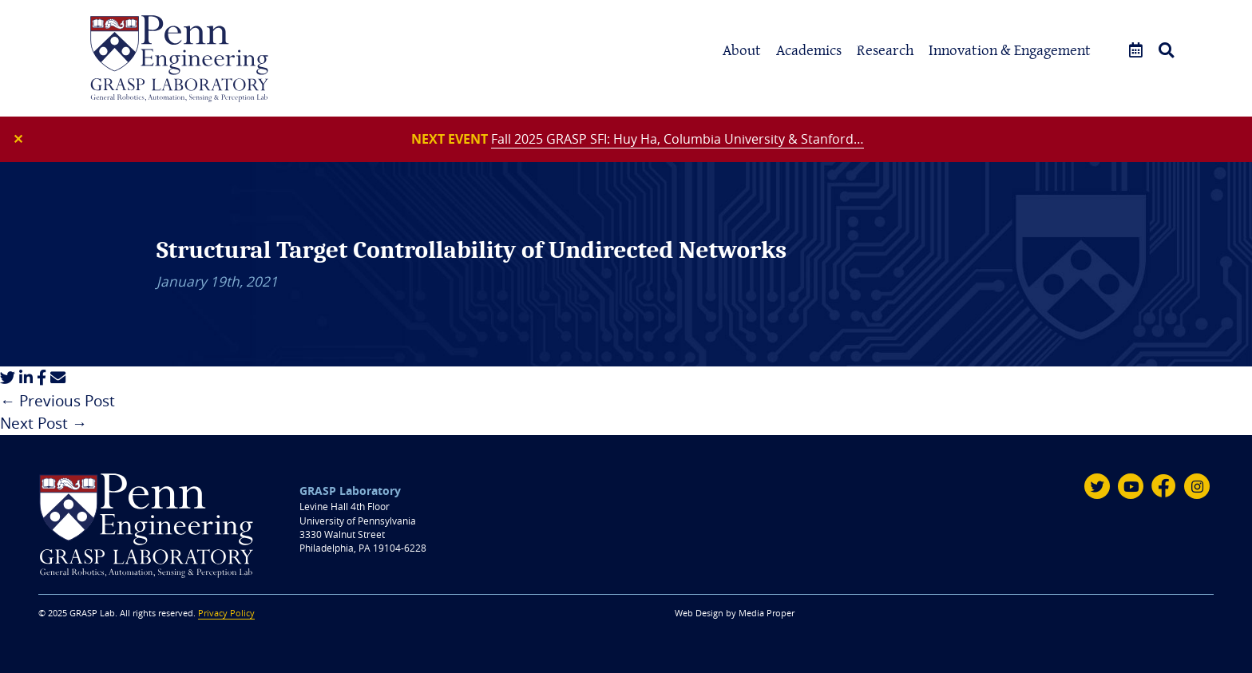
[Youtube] (1130, 486)
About (742, 50)
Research (885, 50)
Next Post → (43, 423)
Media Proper (766, 613)
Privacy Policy (226, 613)
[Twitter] (1097, 486)
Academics (809, 50)
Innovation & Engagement (1010, 50)
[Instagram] (1197, 486)
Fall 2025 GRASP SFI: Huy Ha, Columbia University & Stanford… (677, 139)
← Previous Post (57, 400)
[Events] (1136, 50)
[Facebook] (1164, 486)
